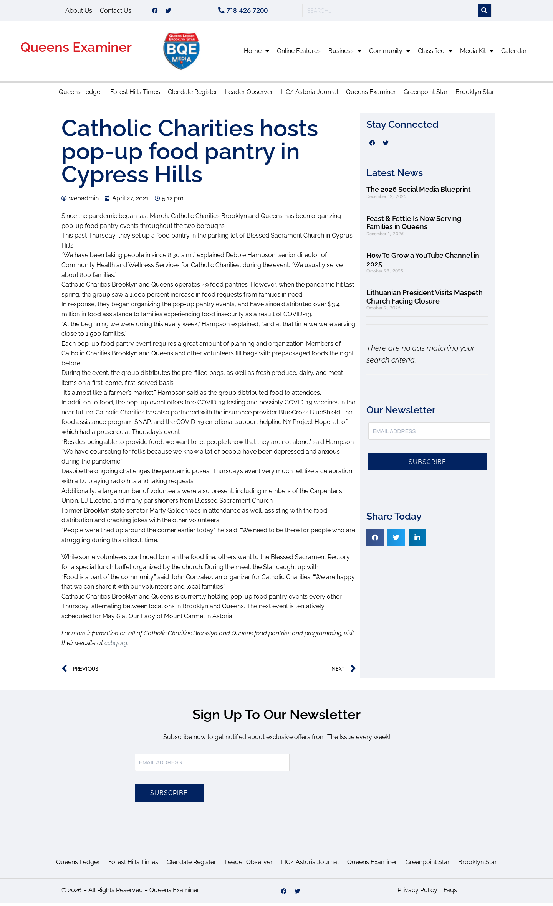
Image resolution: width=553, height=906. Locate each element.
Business (344, 53)
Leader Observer (249, 94)
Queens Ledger (81, 94)
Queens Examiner (76, 50)
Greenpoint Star (426, 94)
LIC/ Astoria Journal (309, 94)
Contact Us (115, 11)
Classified (435, 53)
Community (389, 53)
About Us (78, 11)
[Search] (484, 12)
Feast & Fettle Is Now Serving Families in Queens (413, 225)
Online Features (299, 53)
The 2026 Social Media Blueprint (418, 192)
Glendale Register (192, 94)
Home (256, 53)
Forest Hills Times (135, 94)
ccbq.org (115, 645)
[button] (375, 540)
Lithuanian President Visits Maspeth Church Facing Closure (424, 299)
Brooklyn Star (474, 94)
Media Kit (476, 53)
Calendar (514, 53)
